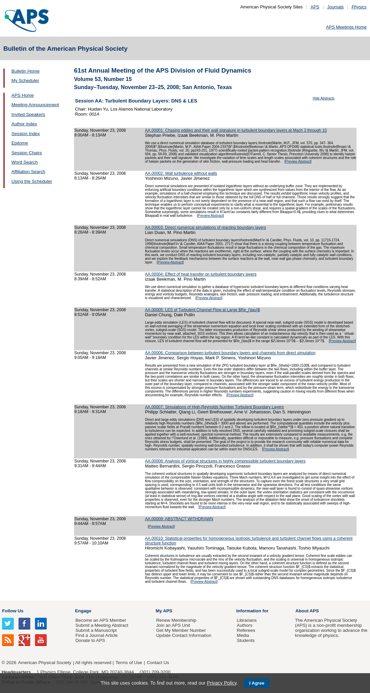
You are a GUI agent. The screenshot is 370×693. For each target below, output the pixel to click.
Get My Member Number (181, 630)
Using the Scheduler (31, 181)
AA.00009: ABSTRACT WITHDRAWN (179, 519)
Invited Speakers (28, 114)
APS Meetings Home (346, 27)
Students (246, 640)
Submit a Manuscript (95, 630)
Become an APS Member (100, 620)
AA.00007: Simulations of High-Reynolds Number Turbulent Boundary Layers (214, 407)
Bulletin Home (25, 71)
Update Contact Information (183, 635)
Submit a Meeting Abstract (101, 625)
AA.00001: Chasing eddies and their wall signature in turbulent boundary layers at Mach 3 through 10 (236, 130)
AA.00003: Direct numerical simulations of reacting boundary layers (205, 227)
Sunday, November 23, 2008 (100, 130)
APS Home (22, 95)
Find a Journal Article (96, 635)
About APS (307, 610)
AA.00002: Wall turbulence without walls (181, 173)
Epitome (19, 143)
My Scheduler (25, 80)
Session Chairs (26, 152)
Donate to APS (90, 640)
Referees (246, 630)
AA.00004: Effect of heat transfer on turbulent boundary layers (200, 274)
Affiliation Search (28, 171)
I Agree (256, 683)
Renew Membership (176, 620)
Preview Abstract (297, 161)
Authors (244, 625)
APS (314, 6)
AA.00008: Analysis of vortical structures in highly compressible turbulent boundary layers (225, 461)
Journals (335, 6)
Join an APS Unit (173, 625)
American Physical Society (44, 662)
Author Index (24, 123)
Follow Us (12, 610)
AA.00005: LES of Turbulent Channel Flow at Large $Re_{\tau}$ (202, 310)
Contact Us (158, 662)
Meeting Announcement (35, 104)
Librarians (247, 620)
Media (243, 635)
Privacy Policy (221, 683)
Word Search (24, 162)
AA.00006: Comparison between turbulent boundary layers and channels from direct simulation (230, 353)
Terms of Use (128, 662)
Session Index (25, 133)
